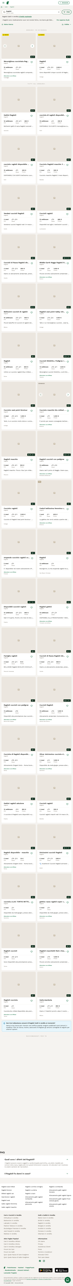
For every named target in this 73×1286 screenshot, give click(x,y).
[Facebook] (40, 1261)
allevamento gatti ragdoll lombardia (34, 1198)
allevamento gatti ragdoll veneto (57, 1205)
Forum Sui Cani (9, 1249)
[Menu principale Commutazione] (3, 3)
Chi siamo (41, 1241)
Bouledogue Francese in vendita (15, 1228)
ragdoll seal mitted (8, 1187)
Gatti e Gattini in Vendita (46, 1215)
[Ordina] (66, 24)
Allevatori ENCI (43, 1255)
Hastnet (21, 1267)
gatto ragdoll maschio (9, 1207)
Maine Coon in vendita (45, 1218)
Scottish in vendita (44, 1228)
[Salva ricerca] (68, 1280)
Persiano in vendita (44, 1231)
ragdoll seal (6, 1200)
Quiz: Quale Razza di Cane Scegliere (16, 1255)
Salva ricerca (7, 24)
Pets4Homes (11, 1267)
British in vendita (44, 1220)
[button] (19, 46)
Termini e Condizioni (45, 1252)
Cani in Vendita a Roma (12, 1244)
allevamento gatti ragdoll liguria (60, 1195)
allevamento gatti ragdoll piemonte (34, 1203)
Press (40, 1249)
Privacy (40, 1244)
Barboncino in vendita (11, 1220)
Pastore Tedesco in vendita (13, 1226)
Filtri (66, 12)
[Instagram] (44, 1261)
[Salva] (31, 62)
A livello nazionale (25, 16)
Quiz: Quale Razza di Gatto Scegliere (16, 1257)
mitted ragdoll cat (8, 1193)
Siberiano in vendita (45, 1234)
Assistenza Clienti (44, 1247)
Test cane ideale (43, 1257)
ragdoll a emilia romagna (34, 1187)
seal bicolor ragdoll (8, 1197)
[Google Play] (45, 1270)
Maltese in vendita (10, 1234)
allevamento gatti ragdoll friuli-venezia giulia (60, 1200)
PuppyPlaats (29, 1267)
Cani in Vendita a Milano (12, 1241)
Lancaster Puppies (10, 1273)
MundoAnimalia (10, 1270)
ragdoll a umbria (31, 1190)
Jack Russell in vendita (12, 1231)
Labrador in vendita (10, 1223)
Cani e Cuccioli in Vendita (12, 1215)
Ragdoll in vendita (44, 1223)
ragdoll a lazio (30, 1193)
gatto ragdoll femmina (9, 1204)
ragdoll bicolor (7, 1190)
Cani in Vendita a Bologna (12, 1247)
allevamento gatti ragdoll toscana (57, 1191)
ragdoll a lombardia (56, 1187)
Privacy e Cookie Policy (44, 1279)
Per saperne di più (63, 20)
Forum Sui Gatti (9, 1252)
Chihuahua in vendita (11, 1218)
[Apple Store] (61, 1270)
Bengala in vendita (44, 1226)
